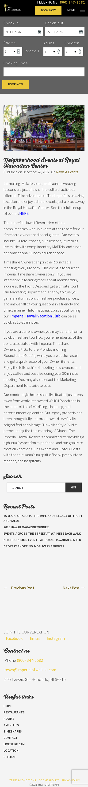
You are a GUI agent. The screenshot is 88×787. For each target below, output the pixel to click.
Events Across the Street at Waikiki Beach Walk (42, 533)
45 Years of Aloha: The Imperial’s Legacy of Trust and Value (43, 518)
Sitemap (10, 757)
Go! (73, 487)
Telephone (61, 2)
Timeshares (13, 731)
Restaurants (14, 712)
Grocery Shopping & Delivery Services (34, 546)
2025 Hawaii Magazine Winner (26, 527)
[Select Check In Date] (23, 31)
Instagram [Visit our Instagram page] (56, 638)
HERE (24, 213)
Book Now (48, 10)
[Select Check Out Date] (65, 31)
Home (8, 706)
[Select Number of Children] (74, 51)
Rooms (9, 718)
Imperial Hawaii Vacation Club (35, 316)
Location (11, 750)
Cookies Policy (49, 780)
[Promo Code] (44, 71)
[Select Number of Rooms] (13, 51)
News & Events (67, 172)
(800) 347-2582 (30, 660)
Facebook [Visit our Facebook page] (14, 638)
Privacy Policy (70, 780)
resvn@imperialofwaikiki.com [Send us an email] (30, 669)
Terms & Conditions (22, 780)
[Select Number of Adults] (52, 51)
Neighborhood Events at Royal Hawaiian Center (42, 540)
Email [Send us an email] (35, 638)
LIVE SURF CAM (14, 744)
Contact (11, 738)
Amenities (11, 725)
